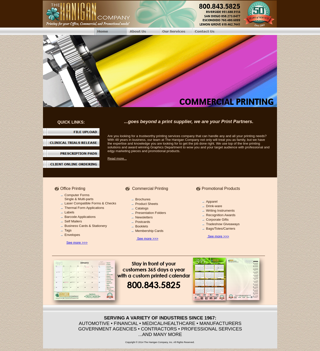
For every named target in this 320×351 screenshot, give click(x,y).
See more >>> (77, 242)
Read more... (117, 158)
